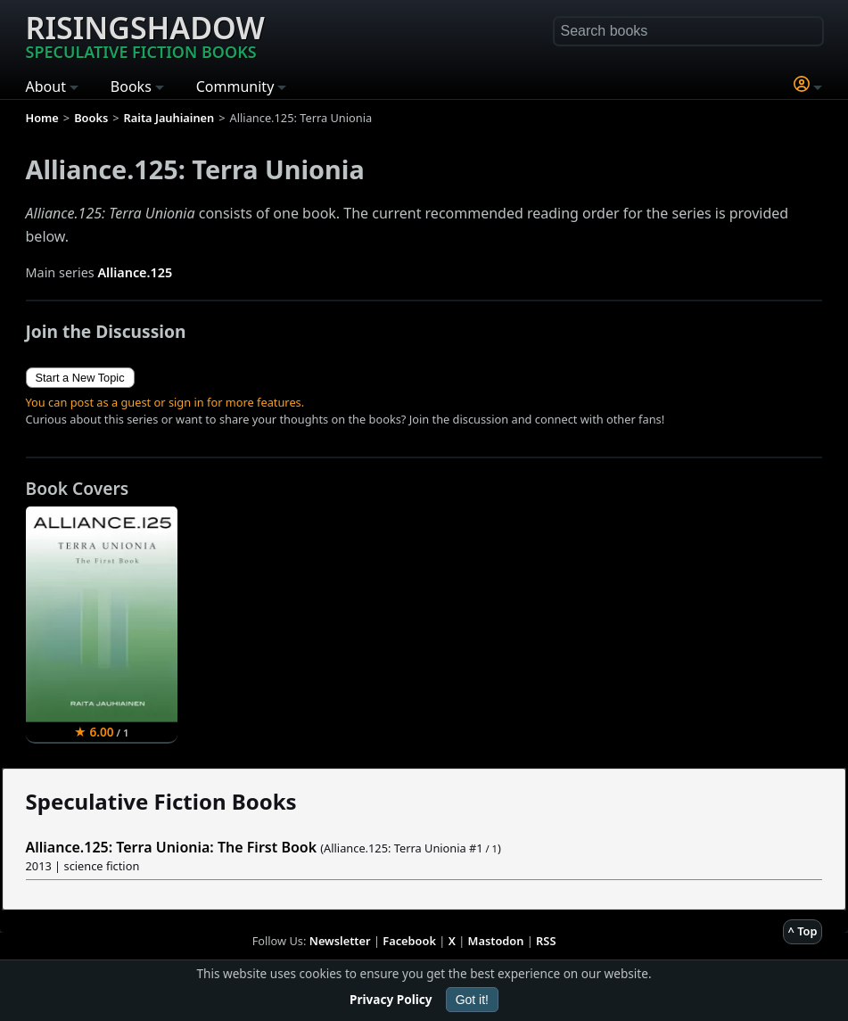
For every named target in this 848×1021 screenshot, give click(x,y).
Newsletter (340, 941)
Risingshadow (145, 34)
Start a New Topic (80, 377)
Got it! (472, 999)
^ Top (803, 931)
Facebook (409, 941)
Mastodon (496, 941)
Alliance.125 (134, 272)
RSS (546, 941)
